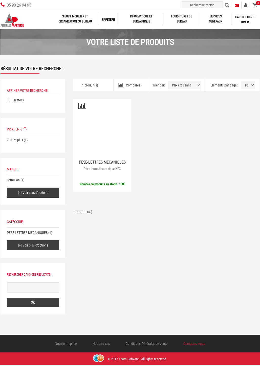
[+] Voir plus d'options (33, 192)
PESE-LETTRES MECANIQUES (27, 232)
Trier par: (159, 85)
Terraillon (13, 179)
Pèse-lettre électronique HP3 (102, 168)
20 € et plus (15, 140)
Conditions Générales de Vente (146, 343)
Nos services (101, 343)
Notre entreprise (66, 343)
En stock (18, 100)
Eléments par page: (223, 85)
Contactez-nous (194, 343)
